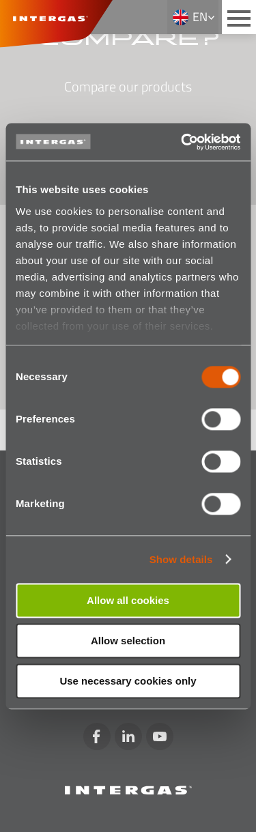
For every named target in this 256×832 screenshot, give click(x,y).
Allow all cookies (128, 600)
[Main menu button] (239, 17)
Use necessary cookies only (127, 681)
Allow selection (128, 640)
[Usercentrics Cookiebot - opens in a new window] (182, 142)
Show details (181, 559)
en (200, 17)
